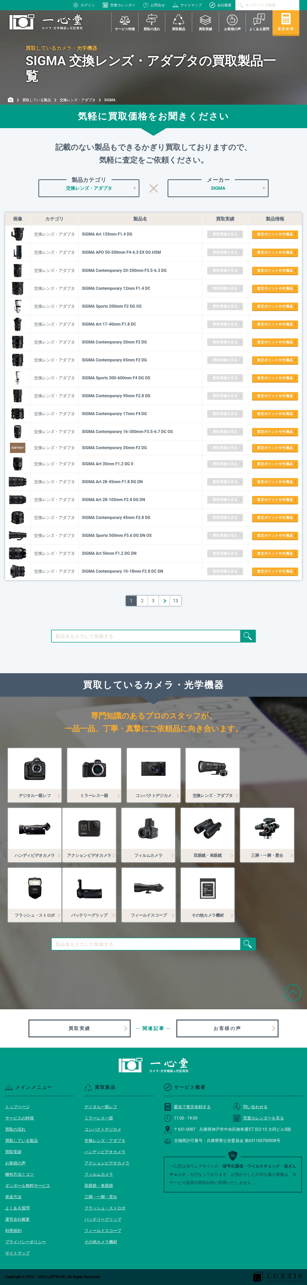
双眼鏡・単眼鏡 (98, 1185)
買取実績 (80, 1028)
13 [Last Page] (175, 600)
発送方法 (13, 1196)
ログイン (84, 5)
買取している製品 (21, 1140)
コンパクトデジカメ (102, 1129)
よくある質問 (17, 1208)
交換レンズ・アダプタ (104, 1140)
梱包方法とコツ (19, 1174)
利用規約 (13, 1230)
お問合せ (154, 5)
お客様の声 (227, 1028)
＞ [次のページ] (164, 600)
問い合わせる (250, 1106)
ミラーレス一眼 (98, 1118)
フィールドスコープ (102, 1230)
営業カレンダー (119, 5)
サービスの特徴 (19, 1118)
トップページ (17, 1106)
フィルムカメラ (98, 1174)
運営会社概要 (17, 1219)
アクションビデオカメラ (106, 1163)
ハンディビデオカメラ (104, 1151)
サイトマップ (187, 5)
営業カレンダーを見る (258, 1118)
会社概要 (221, 5)
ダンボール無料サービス (27, 1185)
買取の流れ (15, 1129)
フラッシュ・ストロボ (104, 1208)
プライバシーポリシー (25, 1241)
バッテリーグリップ (102, 1219)
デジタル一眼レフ (100, 1106)
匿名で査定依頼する (187, 1106)
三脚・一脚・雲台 (100, 1196)
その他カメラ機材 (100, 1241)
